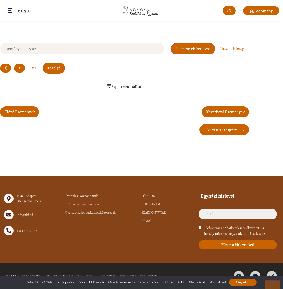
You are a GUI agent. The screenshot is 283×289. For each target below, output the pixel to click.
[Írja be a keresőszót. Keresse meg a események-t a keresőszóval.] (82, 48)
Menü (23, 11)
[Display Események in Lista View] (224, 49)
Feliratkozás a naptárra (222, 129)
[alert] (124, 86)
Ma (33, 68)
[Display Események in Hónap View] (238, 49)
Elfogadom (242, 282)
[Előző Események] (5, 68)
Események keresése (193, 49)
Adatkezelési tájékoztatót (241, 228)
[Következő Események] (19, 68)
